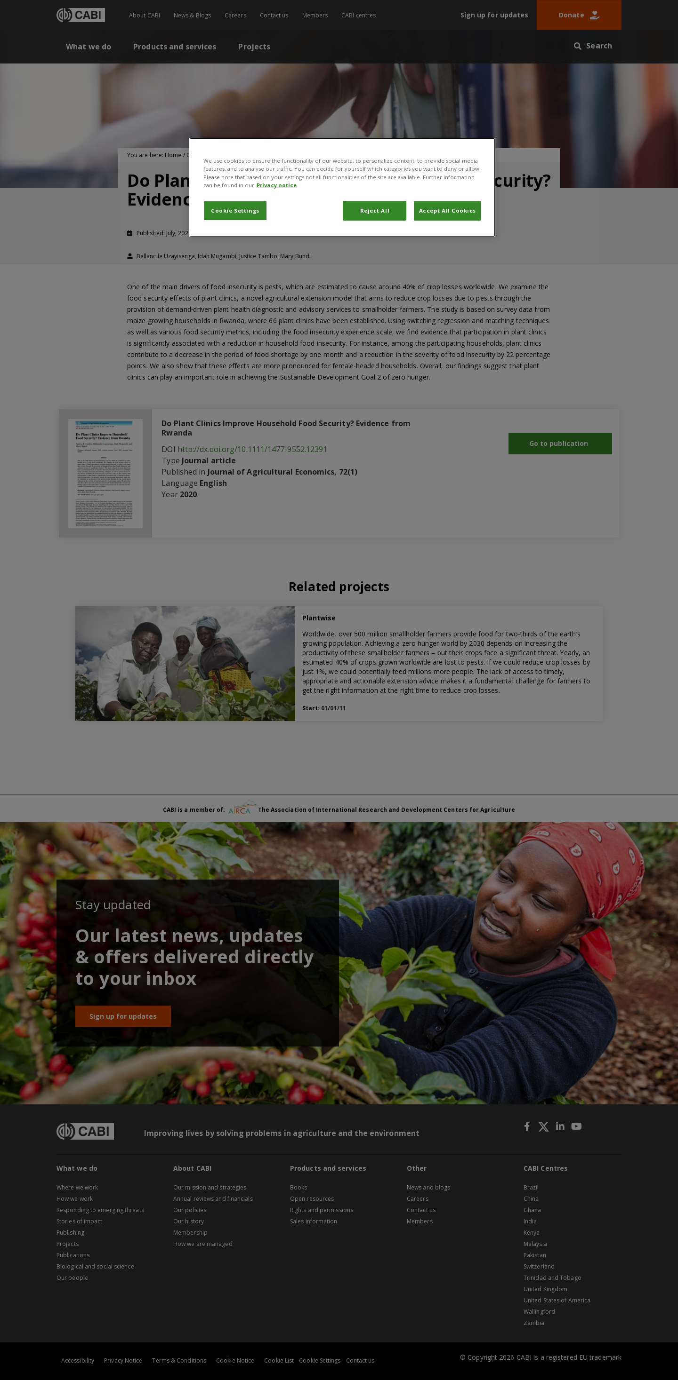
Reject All (375, 210)
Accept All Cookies (447, 210)
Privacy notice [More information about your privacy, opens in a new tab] (277, 185)
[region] (342, 187)
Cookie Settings (235, 210)
